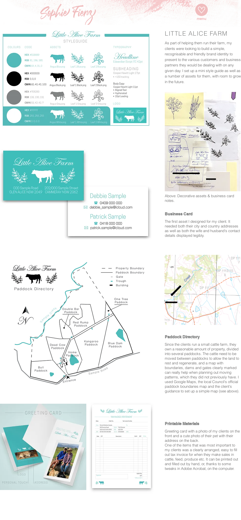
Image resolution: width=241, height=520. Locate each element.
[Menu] (201, 10)
